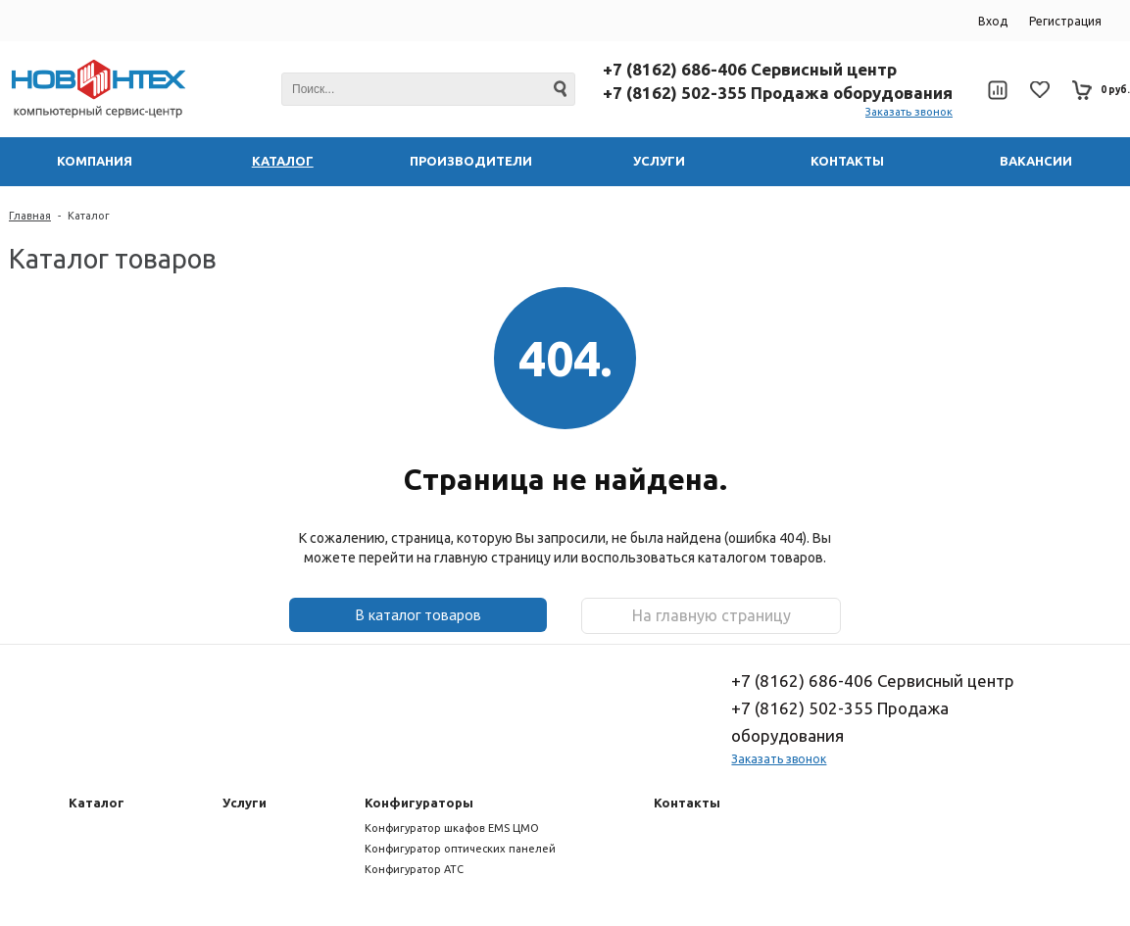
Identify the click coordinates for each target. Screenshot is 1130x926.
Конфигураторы (419, 802)
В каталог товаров (418, 614)
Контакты (687, 802)
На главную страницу (711, 615)
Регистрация (1065, 21)
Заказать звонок (909, 112)
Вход (992, 21)
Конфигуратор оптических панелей (460, 848)
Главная (30, 215)
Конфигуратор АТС (414, 869)
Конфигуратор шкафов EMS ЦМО (452, 828)
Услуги (244, 802)
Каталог (89, 215)
